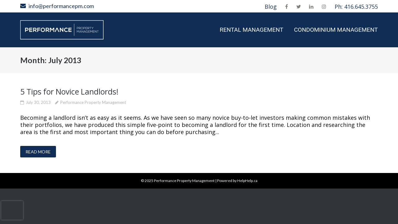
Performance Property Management (93, 102)
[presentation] (12, 210)
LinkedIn (311, 6)
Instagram (324, 6)
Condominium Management (336, 29)
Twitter (298, 6)
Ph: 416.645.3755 (356, 6)
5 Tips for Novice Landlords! (69, 91)
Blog (271, 6)
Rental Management (251, 29)
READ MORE (38, 151)
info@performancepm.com (61, 5)
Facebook (286, 6)
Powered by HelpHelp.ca (237, 180)
